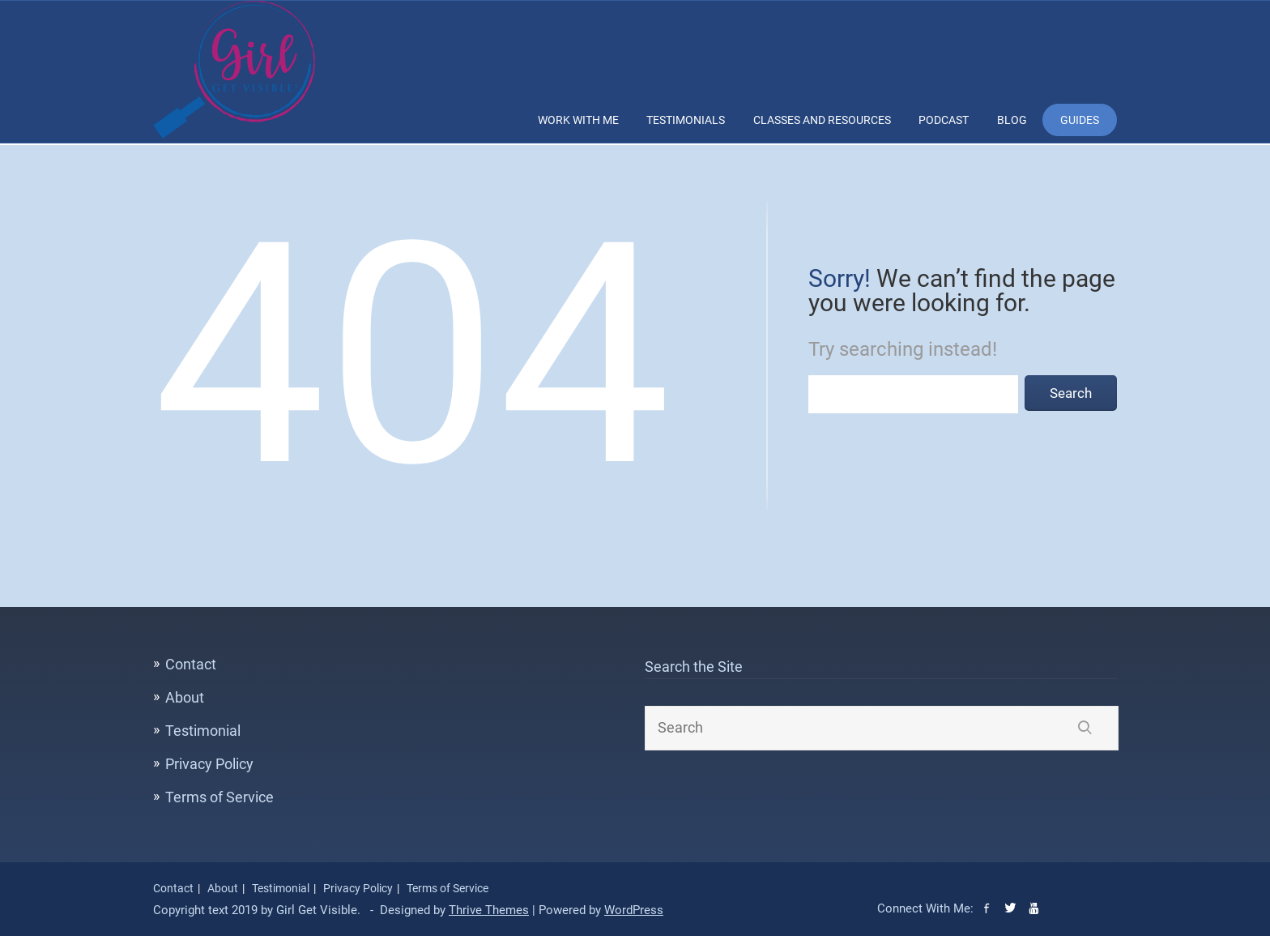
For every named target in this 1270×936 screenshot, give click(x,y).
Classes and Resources (822, 119)
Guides (1079, 119)
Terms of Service (219, 797)
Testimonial (203, 730)
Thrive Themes (489, 910)
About (184, 697)
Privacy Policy (209, 763)
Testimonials (685, 119)
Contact (190, 664)
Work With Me (578, 119)
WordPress (633, 910)
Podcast (943, 119)
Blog (1012, 119)
